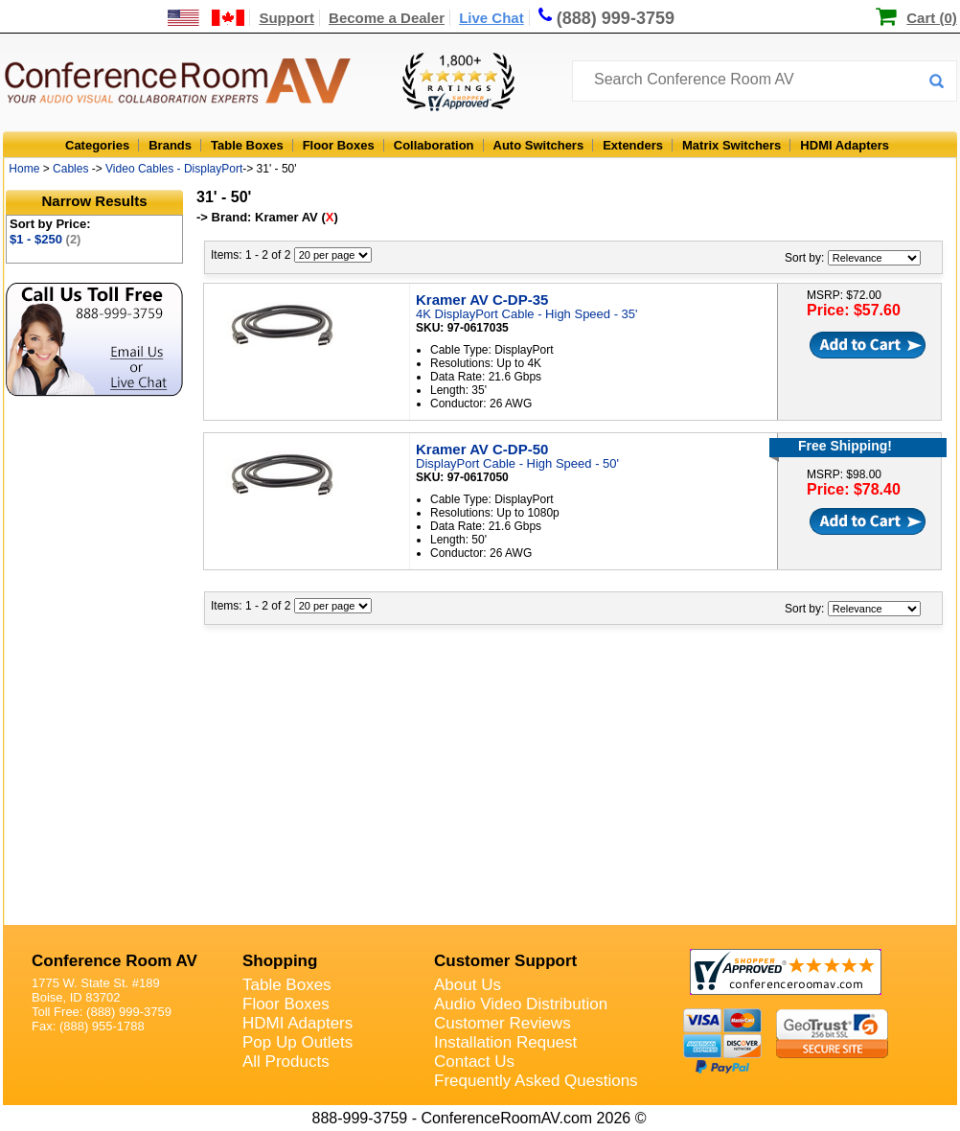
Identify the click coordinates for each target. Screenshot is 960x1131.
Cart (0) (931, 18)
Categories (97, 145)
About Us (467, 985)
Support (286, 18)
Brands (170, 145)
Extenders (633, 145)
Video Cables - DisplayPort (173, 168)
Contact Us (474, 1061)
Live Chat (491, 18)
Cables (70, 168)
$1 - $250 (45, 239)
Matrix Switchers (731, 145)
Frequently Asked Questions (536, 1081)
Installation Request (505, 1042)
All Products (286, 1061)
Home (24, 168)
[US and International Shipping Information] (206, 18)
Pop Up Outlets (297, 1042)
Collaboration (434, 145)
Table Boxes (247, 145)
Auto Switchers (538, 145)
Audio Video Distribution (520, 1004)
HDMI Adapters (844, 145)
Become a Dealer (387, 18)
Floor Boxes (339, 145)
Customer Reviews (502, 1023)
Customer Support (505, 961)
